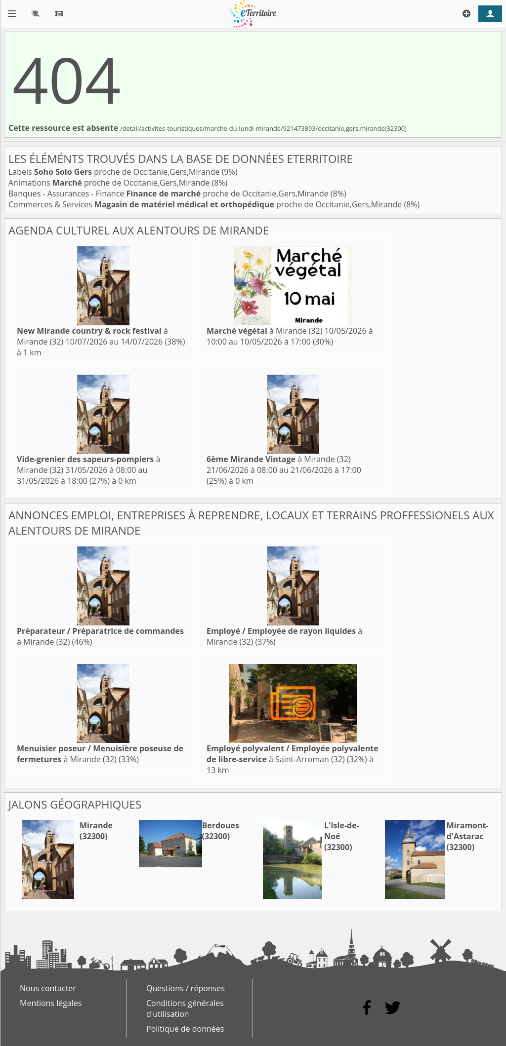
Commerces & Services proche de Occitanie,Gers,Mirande (206, 204)
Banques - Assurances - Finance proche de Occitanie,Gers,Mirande (169, 193)
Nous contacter (48, 988)
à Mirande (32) (264, 330)
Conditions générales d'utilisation (185, 1008)
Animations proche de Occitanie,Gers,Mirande (109, 182)
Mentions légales (51, 1003)
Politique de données (185, 1028)
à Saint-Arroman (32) (293, 754)
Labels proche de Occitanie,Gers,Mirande (115, 171)
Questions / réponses (185, 988)
